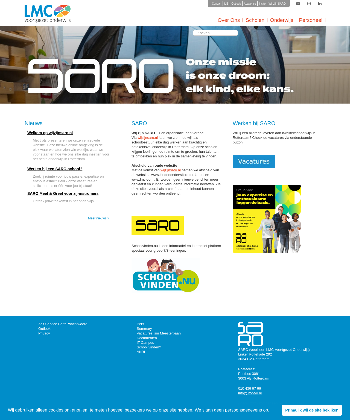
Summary (144, 329)
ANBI (141, 352)
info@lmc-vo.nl (250, 393)
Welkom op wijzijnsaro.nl (50, 133)
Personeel (310, 20)
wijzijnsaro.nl (148, 138)
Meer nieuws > (98, 218)
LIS (226, 3)
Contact (216, 3)
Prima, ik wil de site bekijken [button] (311, 410)
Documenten (147, 338)
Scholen (255, 20)
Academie (250, 3)
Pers (140, 324)
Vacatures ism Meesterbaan (159, 333)
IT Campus (145, 342)
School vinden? (149, 347)
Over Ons (229, 20)
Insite (262, 3)
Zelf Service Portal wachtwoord (62, 324)
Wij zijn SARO (277, 3)
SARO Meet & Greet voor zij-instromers (63, 193)
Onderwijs (281, 20)
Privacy (44, 333)
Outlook (236, 3)
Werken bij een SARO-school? (54, 169)
